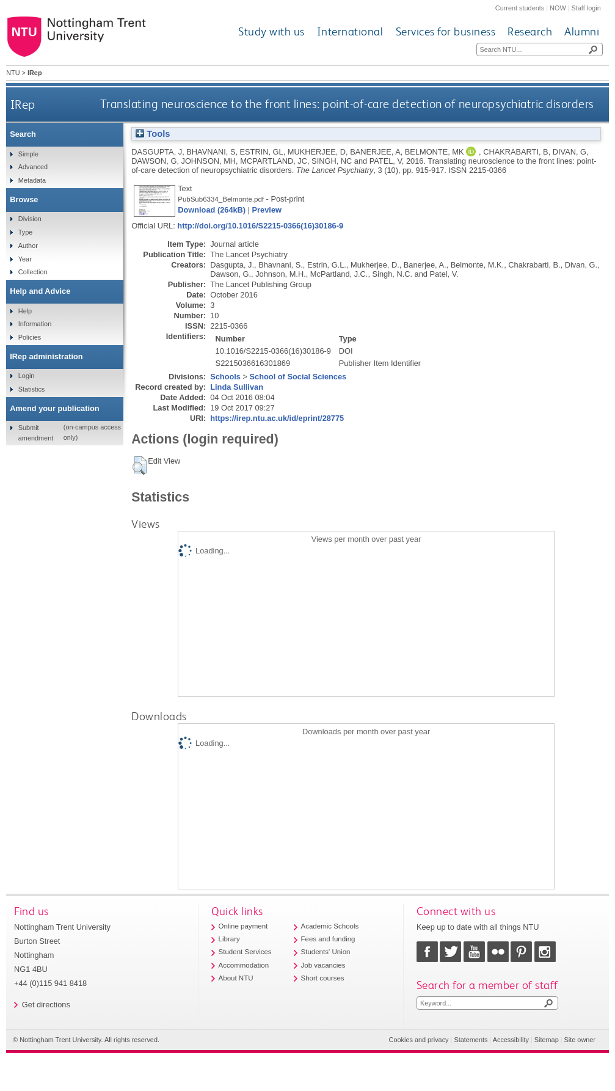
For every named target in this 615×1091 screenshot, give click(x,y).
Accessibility (511, 1039)
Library (229, 939)
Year (25, 259)
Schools (225, 376)
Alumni (581, 31)
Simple (28, 154)
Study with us (271, 31)
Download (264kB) (212, 209)
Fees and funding (328, 939)
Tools (153, 134)
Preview (267, 209)
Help (25, 311)
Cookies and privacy (419, 1039)
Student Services (245, 951)
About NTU (236, 978)
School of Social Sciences (298, 376)
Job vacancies (323, 965)
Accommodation (244, 965)
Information (34, 323)
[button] (140, 465)
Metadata (32, 180)
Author (28, 245)
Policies (29, 337)
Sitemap (546, 1039)
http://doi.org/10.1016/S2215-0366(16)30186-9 (260, 225)
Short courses (322, 978)
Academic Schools (330, 926)
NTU (13, 72)
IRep (22, 104)
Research (530, 31)
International (350, 31)
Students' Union (326, 951)
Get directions (46, 1004)
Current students (519, 8)
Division (30, 218)
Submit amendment (35, 432)
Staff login (586, 8)
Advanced (33, 166)
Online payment (243, 926)
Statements (470, 1039)
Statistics (31, 389)
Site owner (579, 1039)
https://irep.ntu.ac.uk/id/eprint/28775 (277, 418)
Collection (33, 271)
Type (25, 232)
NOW (558, 8)
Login (26, 375)
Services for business (446, 31)
